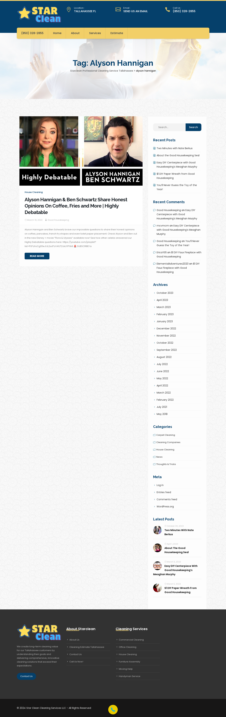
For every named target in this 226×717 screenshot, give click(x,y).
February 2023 (165, 314)
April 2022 (162, 385)
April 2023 (162, 300)
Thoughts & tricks (166, 464)
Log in (160, 485)
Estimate (116, 33)
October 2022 (165, 343)
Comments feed (167, 499)
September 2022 (167, 350)
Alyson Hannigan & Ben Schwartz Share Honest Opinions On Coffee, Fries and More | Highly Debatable (76, 206)
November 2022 (166, 335)
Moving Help (126, 669)
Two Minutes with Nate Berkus (175, 148)
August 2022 (164, 357)
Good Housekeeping (58, 219)
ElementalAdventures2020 (173, 263)
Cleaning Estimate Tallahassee (86, 647)
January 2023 (165, 321)
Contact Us (26, 676)
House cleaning (34, 192)
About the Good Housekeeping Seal (178, 155)
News (159, 457)
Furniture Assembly (129, 661)
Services (95, 33)
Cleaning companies (168, 442)
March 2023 (164, 307)
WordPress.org (165, 506)
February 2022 (165, 400)
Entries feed (164, 492)
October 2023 (165, 293)
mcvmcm (163, 225)
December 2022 (166, 328)
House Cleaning (128, 654)
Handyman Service (129, 676)
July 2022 (162, 364)
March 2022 (164, 392)
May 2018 (162, 414)
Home (57, 33)
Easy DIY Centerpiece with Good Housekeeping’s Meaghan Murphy (177, 214)
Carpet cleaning (165, 435)
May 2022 (162, 378)
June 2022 (163, 371)
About (75, 33)
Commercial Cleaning (131, 639)
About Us (74, 639)
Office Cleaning (127, 647)
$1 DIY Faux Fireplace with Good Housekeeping (178, 268)
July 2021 (162, 407)
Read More (37, 256)
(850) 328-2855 (32, 33)
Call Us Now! (76, 661)
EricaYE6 (162, 252)
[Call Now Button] (113, 709)
